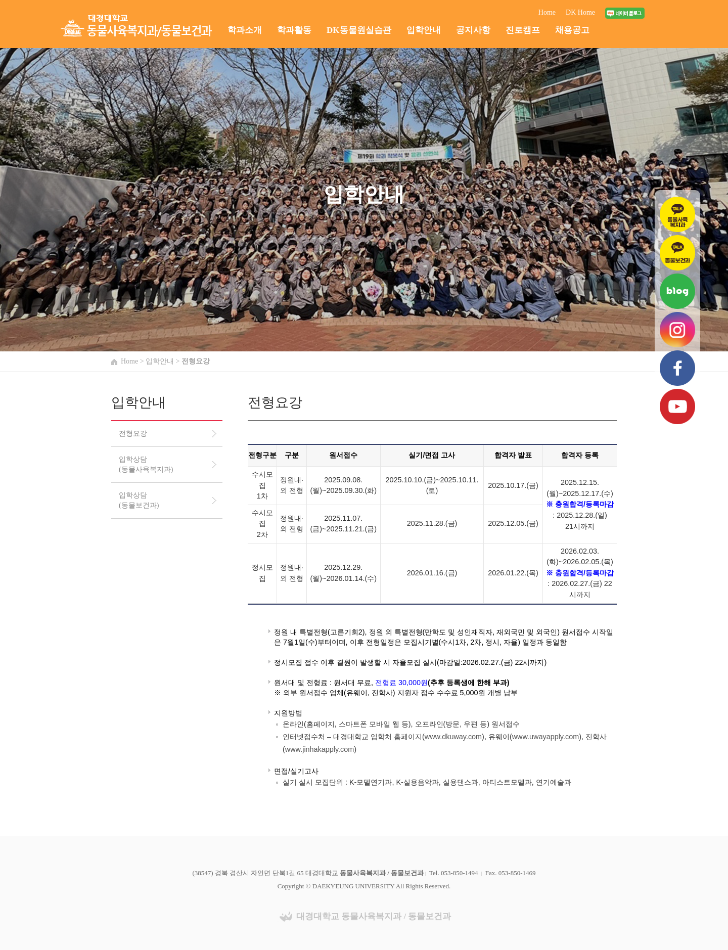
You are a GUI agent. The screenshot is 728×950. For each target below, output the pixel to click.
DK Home (580, 12)
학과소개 (245, 30)
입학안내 (423, 30)
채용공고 (572, 30)
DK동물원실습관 (359, 30)
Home (547, 12)
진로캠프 (523, 30)
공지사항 (473, 30)
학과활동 (294, 30)
